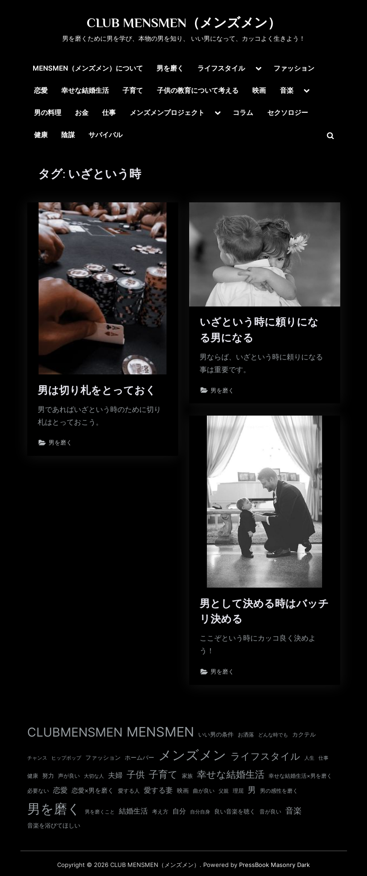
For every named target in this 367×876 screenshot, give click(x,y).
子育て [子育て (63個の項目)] (163, 774)
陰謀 (68, 134)
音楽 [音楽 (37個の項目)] (293, 810)
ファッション (294, 68)
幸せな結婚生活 (85, 90)
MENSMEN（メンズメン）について (88, 68)
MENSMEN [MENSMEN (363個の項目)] (160, 732)
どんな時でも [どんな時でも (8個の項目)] (273, 735)
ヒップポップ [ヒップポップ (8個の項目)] (66, 758)
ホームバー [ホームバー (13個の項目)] (139, 757)
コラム (243, 112)
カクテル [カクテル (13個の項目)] (304, 734)
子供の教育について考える (198, 90)
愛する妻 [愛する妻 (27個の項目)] (158, 790)
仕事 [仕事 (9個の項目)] (323, 758)
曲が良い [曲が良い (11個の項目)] (204, 790)
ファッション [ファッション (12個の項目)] (103, 757)
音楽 (287, 90)
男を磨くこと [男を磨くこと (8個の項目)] (100, 812)
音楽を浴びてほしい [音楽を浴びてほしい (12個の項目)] (53, 825)
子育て (132, 90)
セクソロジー (287, 112)
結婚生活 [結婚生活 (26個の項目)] (133, 810)
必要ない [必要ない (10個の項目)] (38, 791)
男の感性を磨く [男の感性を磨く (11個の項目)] (279, 790)
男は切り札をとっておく (97, 390)
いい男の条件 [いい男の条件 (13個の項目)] (216, 734)
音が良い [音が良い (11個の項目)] (270, 811)
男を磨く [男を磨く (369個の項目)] (54, 809)
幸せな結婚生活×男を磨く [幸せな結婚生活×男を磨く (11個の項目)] (300, 775)
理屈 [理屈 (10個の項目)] (238, 791)
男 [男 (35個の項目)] (252, 790)
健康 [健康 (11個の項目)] (32, 775)
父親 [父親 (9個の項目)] (224, 791)
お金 (81, 112)
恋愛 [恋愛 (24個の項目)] (60, 790)
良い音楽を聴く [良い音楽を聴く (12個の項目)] (234, 811)
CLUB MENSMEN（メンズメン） (184, 22)
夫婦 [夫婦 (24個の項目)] (115, 775)
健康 (41, 134)
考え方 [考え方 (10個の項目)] (160, 812)
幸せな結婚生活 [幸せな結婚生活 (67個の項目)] (230, 774)
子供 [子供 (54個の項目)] (136, 774)
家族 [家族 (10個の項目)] (187, 776)
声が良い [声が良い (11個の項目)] (69, 775)
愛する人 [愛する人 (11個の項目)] (129, 790)
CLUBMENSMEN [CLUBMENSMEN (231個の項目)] (74, 732)
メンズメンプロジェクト (167, 112)
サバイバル (105, 134)
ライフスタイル (221, 68)
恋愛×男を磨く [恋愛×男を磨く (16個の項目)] (93, 790)
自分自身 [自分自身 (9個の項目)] (200, 812)
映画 (259, 90)
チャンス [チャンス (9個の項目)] (37, 758)
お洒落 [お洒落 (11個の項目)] (246, 734)
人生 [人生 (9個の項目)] (309, 758)
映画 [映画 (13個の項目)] (183, 790)
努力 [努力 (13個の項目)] (48, 775)
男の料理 (47, 112)
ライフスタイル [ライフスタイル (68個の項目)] (265, 756)
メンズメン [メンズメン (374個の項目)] (192, 755)
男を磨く (170, 68)
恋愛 (41, 90)
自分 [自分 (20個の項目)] (179, 811)
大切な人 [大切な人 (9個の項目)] (94, 776)
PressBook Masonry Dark (274, 865)
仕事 (109, 112)
